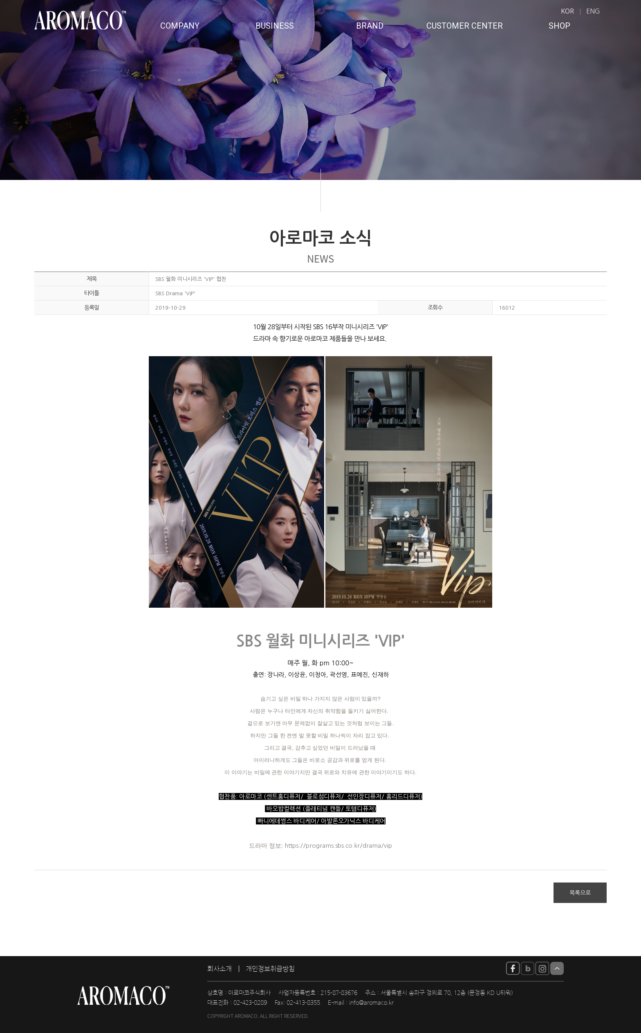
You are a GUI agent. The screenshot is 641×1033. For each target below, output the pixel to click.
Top (557, 968)
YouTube (513, 968)
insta (542, 968)
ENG (593, 11)
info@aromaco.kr (371, 1003)
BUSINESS (275, 26)
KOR (567, 11)
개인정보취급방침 (270, 969)
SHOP (559, 26)
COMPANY (179, 26)
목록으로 (580, 893)
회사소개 (219, 969)
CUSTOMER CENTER (464, 26)
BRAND (369, 26)
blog (527, 968)
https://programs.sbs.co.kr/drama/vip (338, 845)
